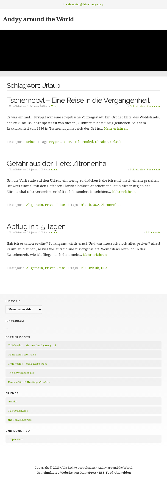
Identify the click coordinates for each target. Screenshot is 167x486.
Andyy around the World (38, 19)
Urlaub (116, 141)
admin (54, 169)
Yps (53, 106)
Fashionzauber (18, 410)
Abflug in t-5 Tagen (36, 226)
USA (96, 204)
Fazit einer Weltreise (22, 354)
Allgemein (34, 204)
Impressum (15, 439)
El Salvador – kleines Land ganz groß (32, 345)
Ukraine (101, 141)
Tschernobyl (83, 141)
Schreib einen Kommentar (145, 106)
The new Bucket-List (21, 372)
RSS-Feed (106, 472)
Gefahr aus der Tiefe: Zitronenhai (57, 163)
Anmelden (123, 472)
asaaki (12, 401)
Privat (50, 204)
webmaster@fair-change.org (84, 4)
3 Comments (153, 232)
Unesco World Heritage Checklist (29, 382)
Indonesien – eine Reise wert (27, 363)
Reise (30, 141)
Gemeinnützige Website (54, 472)
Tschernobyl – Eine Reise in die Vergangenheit (78, 100)
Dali (82, 268)
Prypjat (55, 141)
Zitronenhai (111, 204)
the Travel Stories (19, 419)
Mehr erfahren (116, 128)
